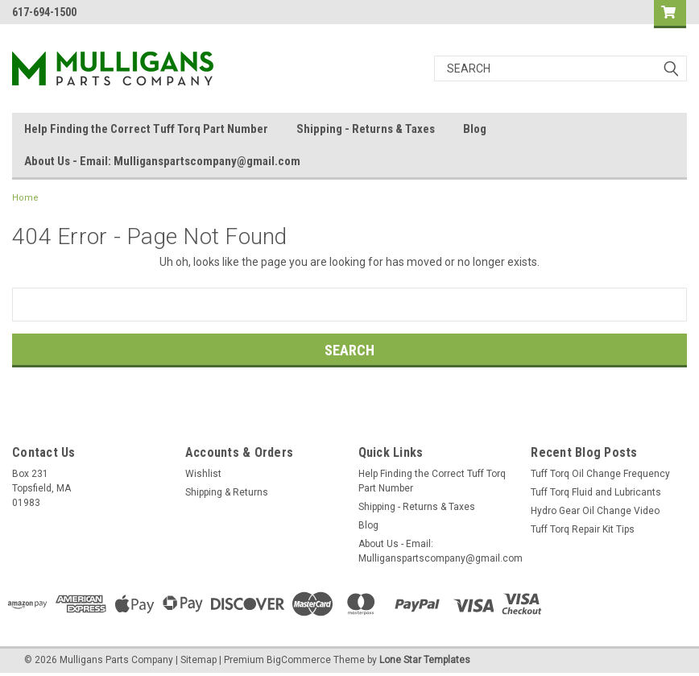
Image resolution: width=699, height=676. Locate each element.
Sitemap (198, 660)
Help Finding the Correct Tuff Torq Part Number (146, 129)
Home (25, 198)
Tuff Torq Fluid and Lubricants (596, 492)
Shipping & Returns (226, 492)
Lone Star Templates (424, 660)
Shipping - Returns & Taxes (365, 129)
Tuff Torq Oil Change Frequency (600, 473)
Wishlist (203, 473)
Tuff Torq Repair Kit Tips (583, 529)
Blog (474, 129)
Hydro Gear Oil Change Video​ (595, 510)
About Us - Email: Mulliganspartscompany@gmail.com (162, 161)
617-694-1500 (44, 12)
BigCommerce (299, 660)
